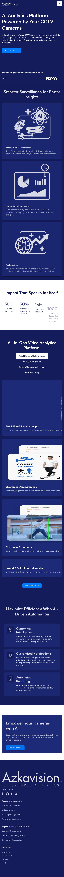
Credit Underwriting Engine (13, 842)
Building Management (11, 821)
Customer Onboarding (12, 846)
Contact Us (7, 862)
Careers (5, 866)
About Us (6, 859)
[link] (32, 785)
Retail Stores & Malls (11, 812)
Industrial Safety (9, 817)
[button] (59, 3)
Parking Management (11, 826)
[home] (10, 4)
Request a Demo (11, 50)
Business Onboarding (11, 837)
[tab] (32, 356)
